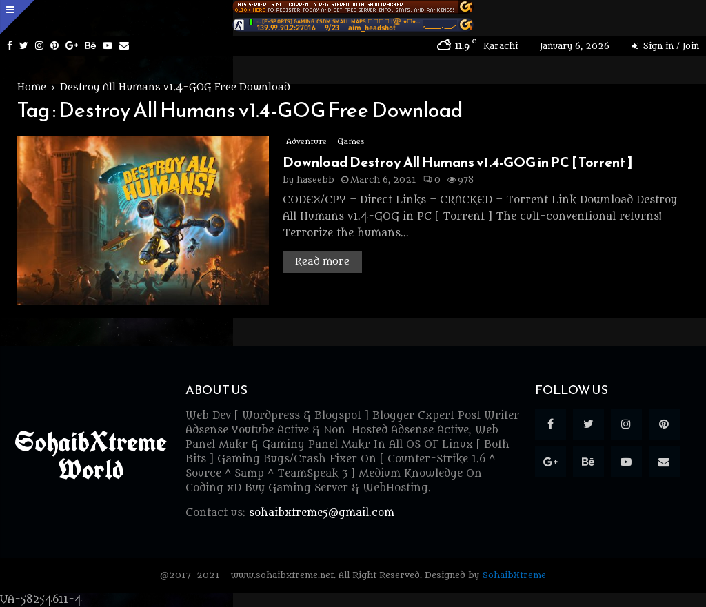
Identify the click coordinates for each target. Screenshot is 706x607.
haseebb (315, 179)
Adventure (306, 141)
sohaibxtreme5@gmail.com (321, 513)
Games (350, 141)
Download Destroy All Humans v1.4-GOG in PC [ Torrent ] (458, 162)
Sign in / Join (665, 46)
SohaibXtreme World (90, 455)
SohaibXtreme (514, 575)
